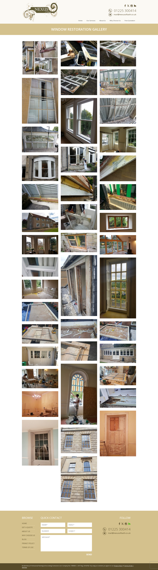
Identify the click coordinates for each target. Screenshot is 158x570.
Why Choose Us (115, 21)
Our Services (90, 21)
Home (80, 21)
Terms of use (27, 547)
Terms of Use (128, 566)
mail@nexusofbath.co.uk (125, 14)
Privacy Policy (28, 543)
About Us (102, 21)
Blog (24, 539)
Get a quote (27, 527)
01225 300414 (125, 10)
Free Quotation (130, 21)
